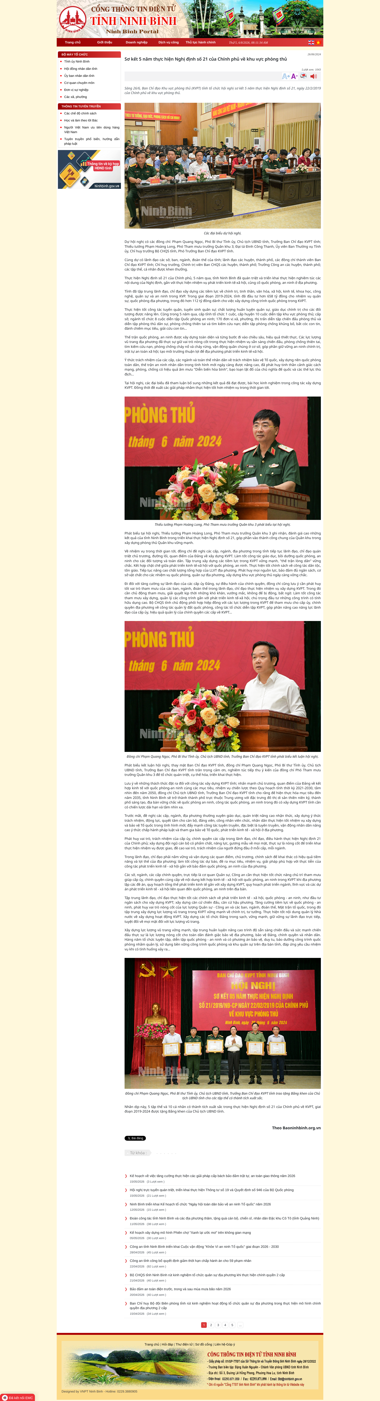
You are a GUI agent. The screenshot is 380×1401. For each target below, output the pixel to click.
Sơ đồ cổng (203, 1344)
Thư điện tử (184, 1344)
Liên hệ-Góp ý (225, 1344)
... (240, 1325)
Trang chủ (152, 1344)
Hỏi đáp (167, 1344)
